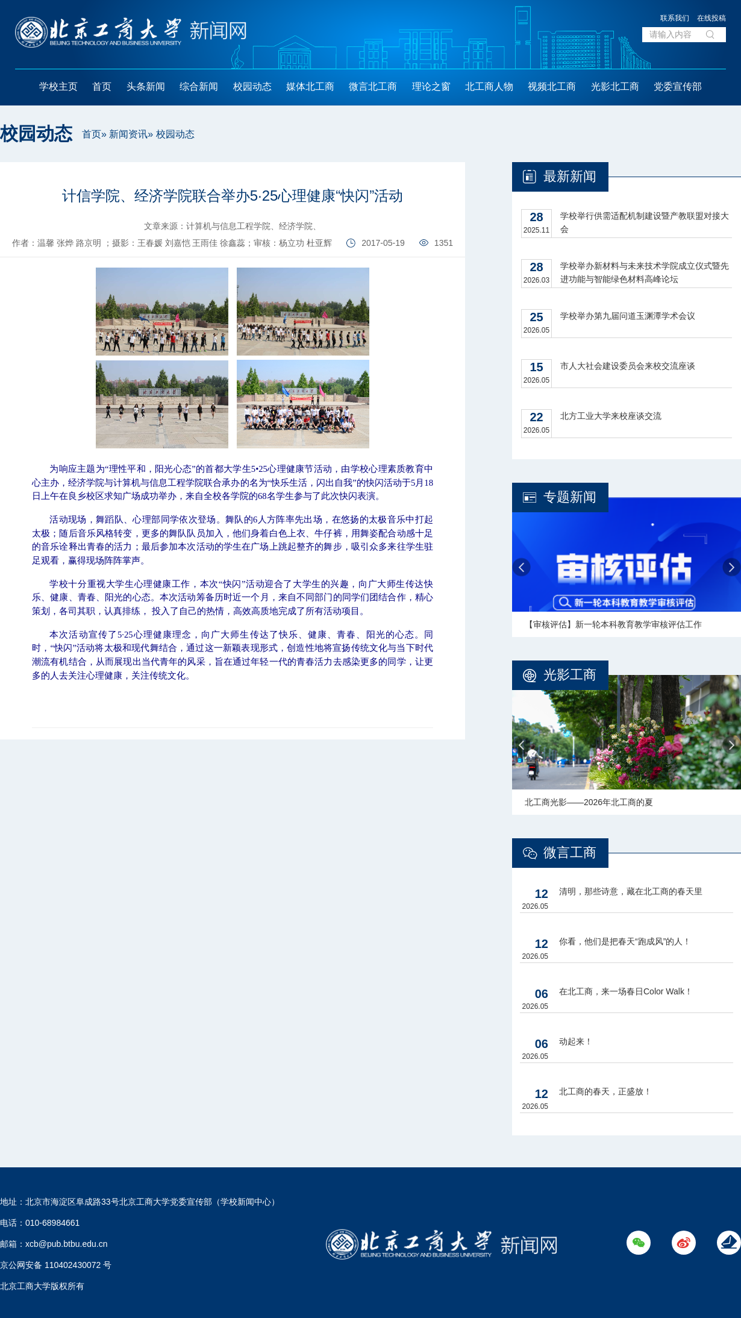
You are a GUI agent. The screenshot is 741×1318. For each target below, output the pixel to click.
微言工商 (569, 852)
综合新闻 (199, 86)
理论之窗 (431, 86)
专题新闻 (569, 496)
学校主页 (58, 86)
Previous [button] (521, 567)
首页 (101, 86)
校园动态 (252, 86)
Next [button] (731, 567)
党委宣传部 (678, 86)
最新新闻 (569, 176)
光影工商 (569, 674)
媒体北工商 (310, 86)
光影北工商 (615, 86)
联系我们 (674, 18)
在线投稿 (711, 18)
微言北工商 (373, 86)
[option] (626, 567)
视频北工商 (552, 86)
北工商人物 (489, 86)
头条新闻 (146, 86)
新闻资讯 (128, 134)
